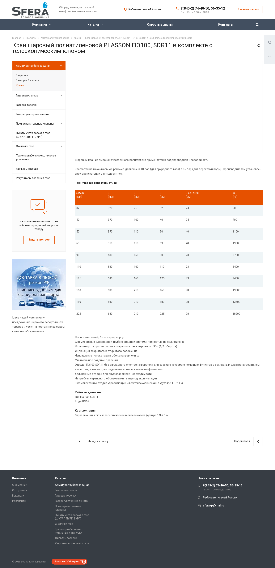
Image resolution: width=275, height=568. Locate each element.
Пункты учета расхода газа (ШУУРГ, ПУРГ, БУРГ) (33, 134)
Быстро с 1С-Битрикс (67, 561)
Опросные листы (160, 24)
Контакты (225, 24)
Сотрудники (19, 490)
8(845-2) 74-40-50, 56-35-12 (203, 8)
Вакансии (18, 495)
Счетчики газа (25, 146)
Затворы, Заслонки (27, 80)
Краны (20, 85)
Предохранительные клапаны (35, 123)
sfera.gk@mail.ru (213, 505)
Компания (41, 24)
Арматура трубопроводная (33, 65)
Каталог (95, 24)
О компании (19, 484)
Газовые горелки (26, 104)
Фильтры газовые (27, 168)
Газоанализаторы (27, 95)
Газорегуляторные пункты (32, 114)
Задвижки (22, 75)
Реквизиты (19, 500)
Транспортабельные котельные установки (36, 157)
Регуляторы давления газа (33, 178)
